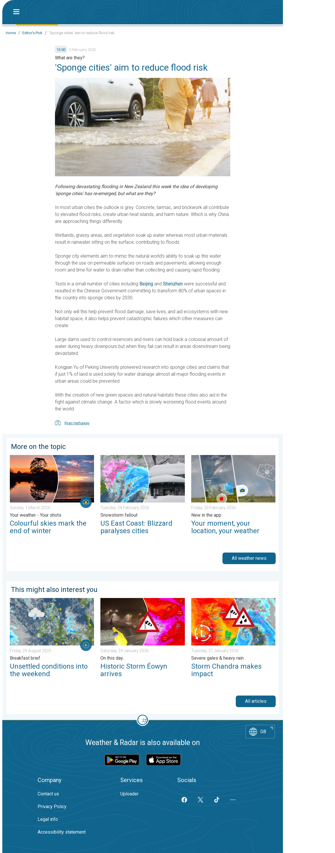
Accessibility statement (62, 832)
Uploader (129, 794)
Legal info (48, 819)
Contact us (48, 794)
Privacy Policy (52, 806)
